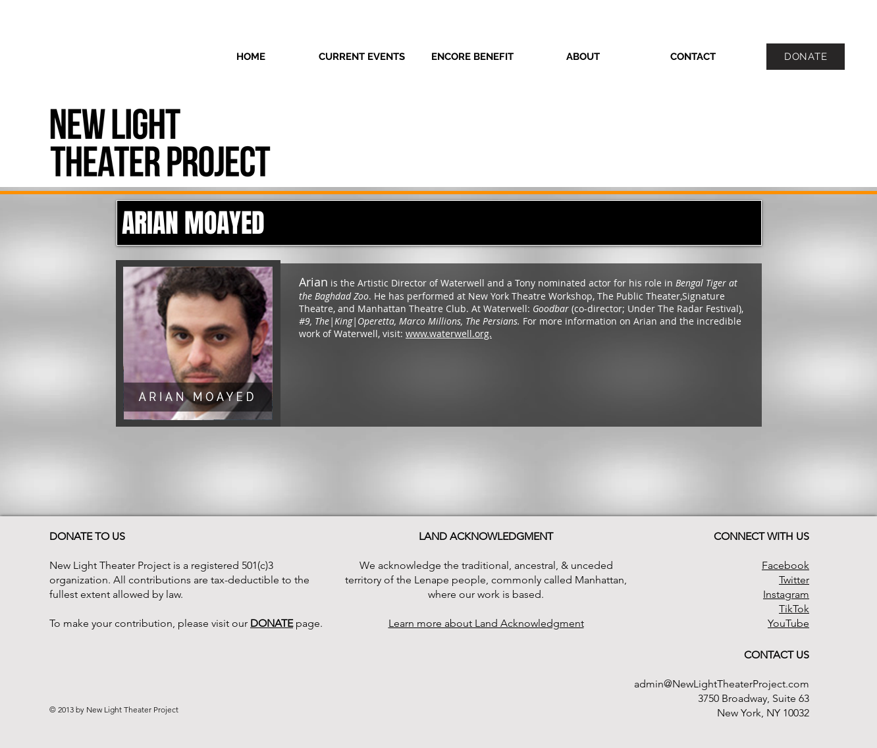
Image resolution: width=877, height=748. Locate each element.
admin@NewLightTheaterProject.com (721, 684)
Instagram (786, 594)
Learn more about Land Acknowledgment (486, 623)
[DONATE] (805, 56)
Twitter (794, 580)
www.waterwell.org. (449, 333)
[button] (582, 56)
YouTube (788, 623)
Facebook (785, 565)
